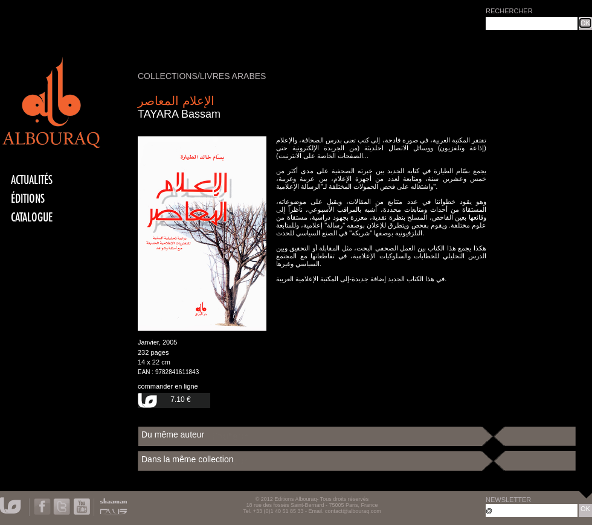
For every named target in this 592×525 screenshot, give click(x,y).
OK (585, 23)
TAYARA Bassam (179, 114)
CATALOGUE (32, 217)
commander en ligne (168, 386)
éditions (28, 198)
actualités (32, 180)
